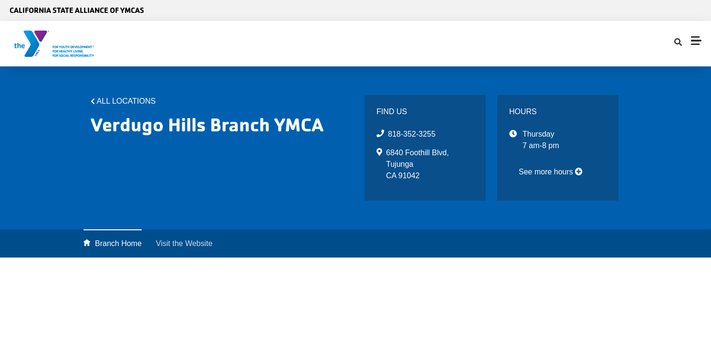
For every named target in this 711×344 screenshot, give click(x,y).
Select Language (676, 10)
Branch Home (118, 243)
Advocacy (283, 44)
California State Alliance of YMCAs (77, 10)
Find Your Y (344, 44)
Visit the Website (184, 243)
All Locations (126, 101)
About (234, 44)
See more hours (551, 172)
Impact (402, 44)
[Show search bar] (436, 44)
